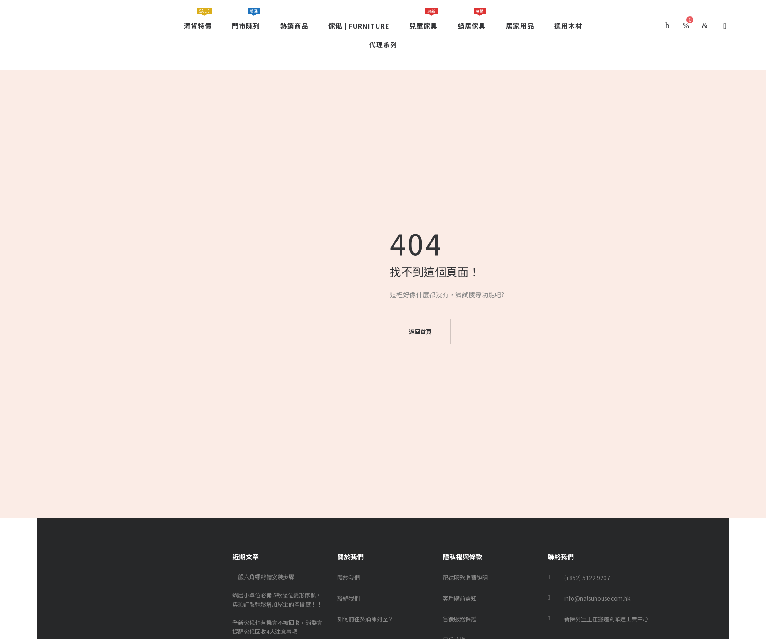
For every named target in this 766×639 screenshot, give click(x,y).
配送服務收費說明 (465, 577)
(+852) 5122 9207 (587, 577)
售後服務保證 (459, 619)
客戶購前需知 (459, 598)
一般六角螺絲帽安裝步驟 (263, 576)
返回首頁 (420, 331)
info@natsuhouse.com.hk (597, 598)
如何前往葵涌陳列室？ (365, 619)
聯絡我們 (348, 598)
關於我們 (348, 577)
